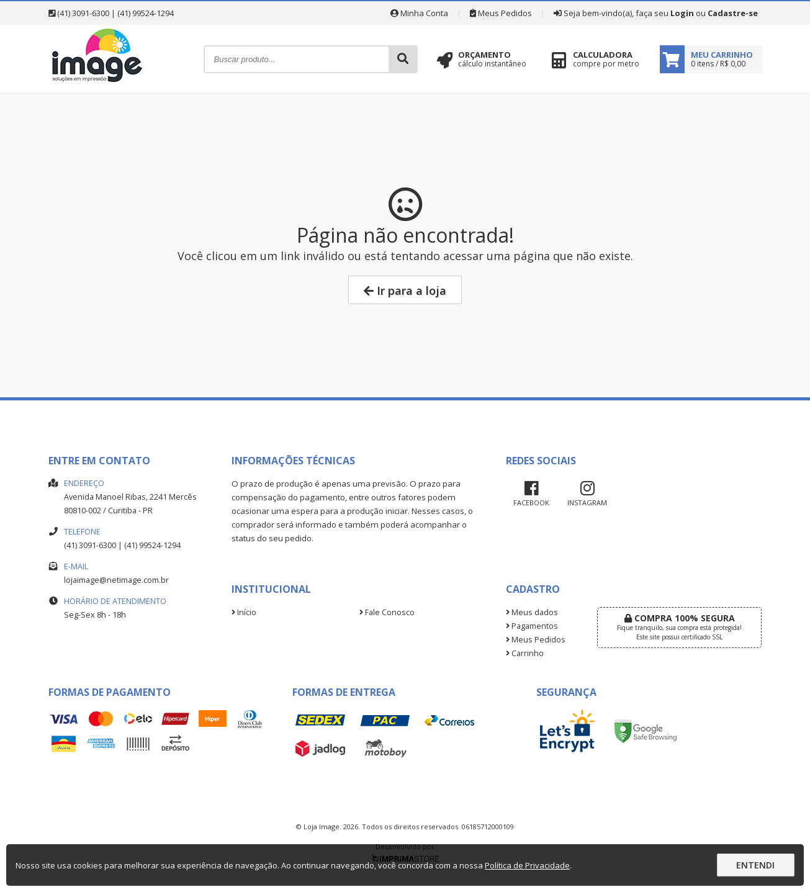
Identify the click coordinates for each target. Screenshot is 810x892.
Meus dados (532, 612)
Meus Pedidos (501, 13)
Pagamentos (532, 626)
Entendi (755, 865)
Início (244, 612)
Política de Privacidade (527, 865)
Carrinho (525, 653)
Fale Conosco (387, 612)
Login (682, 13)
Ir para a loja (405, 290)
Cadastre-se (733, 13)
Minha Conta (419, 13)
